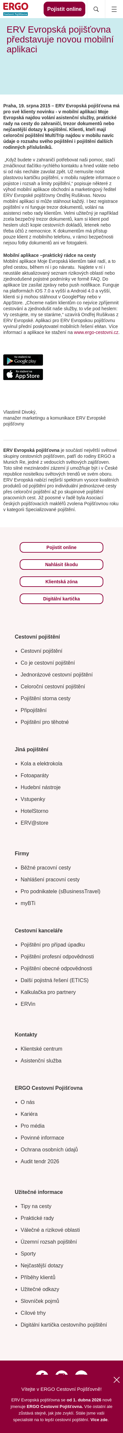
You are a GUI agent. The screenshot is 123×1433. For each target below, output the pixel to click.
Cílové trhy (33, 1313)
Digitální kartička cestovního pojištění (64, 1325)
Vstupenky (33, 799)
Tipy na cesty (36, 1206)
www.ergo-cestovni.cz (96, 332)
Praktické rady (37, 1218)
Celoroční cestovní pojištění (53, 686)
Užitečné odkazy (40, 1289)
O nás (28, 1102)
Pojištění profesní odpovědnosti (57, 956)
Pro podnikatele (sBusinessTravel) (60, 891)
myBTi (28, 903)
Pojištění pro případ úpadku (53, 945)
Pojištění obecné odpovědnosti (56, 968)
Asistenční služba (41, 1060)
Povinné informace (42, 1138)
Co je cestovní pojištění (48, 663)
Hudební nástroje (41, 787)
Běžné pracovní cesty (46, 867)
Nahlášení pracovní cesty (50, 879)
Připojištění (34, 710)
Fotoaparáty (35, 775)
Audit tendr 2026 (40, 1161)
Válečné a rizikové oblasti (50, 1230)
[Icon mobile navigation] (114, 9)
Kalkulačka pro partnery (48, 992)
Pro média (33, 1126)
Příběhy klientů (38, 1277)
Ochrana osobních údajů (49, 1149)
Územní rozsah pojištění (49, 1242)
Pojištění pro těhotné (45, 722)
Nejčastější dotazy (42, 1265)
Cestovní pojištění (41, 651)
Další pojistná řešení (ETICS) (55, 980)
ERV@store (34, 823)
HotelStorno (35, 811)
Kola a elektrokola (41, 763)
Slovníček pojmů (40, 1301)
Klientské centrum (41, 1049)
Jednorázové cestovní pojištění (57, 674)
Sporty (28, 1253)
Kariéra (29, 1114)
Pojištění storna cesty (46, 698)
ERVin (28, 1004)
